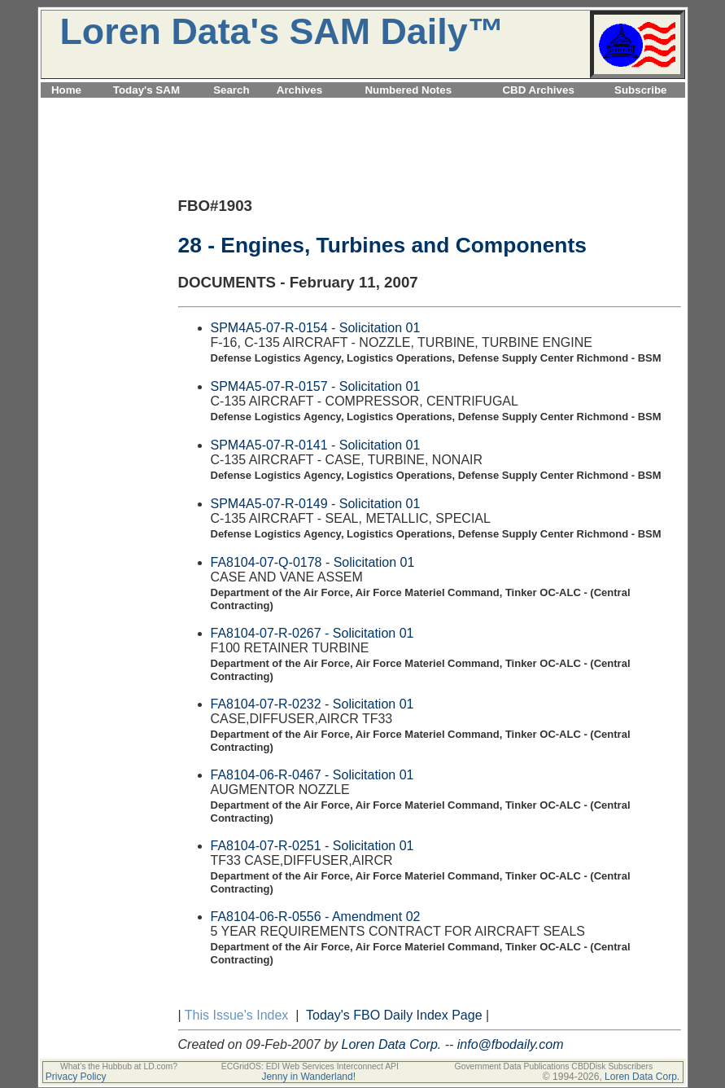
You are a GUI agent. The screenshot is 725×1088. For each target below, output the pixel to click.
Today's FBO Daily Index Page (394, 1015)
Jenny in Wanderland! (308, 1076)
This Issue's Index (237, 1015)
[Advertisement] (363, 107)
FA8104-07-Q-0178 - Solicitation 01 (313, 562)
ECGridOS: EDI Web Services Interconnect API (310, 1066)
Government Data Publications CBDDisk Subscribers (554, 1066)
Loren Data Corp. (392, 1044)
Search (231, 90)
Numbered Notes (408, 90)
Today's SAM (146, 90)
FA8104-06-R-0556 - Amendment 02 (316, 916)
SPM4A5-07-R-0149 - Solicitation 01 (316, 504)
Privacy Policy (76, 1076)
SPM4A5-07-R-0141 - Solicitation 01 (316, 445)
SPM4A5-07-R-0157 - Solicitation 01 (316, 386)
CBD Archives (538, 90)
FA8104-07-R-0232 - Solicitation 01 (312, 704)
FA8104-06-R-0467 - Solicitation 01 (312, 775)
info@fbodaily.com (510, 1044)
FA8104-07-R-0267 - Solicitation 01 (312, 633)
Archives (299, 90)
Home (66, 90)
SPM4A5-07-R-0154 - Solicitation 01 (316, 328)
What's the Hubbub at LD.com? (118, 1066)
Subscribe (640, 90)
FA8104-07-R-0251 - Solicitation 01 (312, 846)
